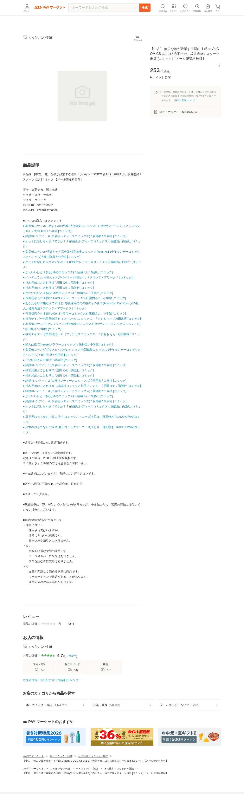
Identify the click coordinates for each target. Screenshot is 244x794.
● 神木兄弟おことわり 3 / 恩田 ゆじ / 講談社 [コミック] (58, 282)
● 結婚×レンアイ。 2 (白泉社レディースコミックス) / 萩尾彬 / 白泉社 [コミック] (74, 380)
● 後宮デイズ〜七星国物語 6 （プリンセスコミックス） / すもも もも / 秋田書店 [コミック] (82, 318)
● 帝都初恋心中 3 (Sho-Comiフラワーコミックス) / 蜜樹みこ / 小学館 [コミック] (74, 313)
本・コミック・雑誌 (61, 756)
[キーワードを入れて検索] (103, 17)
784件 (72, 656)
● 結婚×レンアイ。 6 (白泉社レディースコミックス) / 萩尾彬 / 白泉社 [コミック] (74, 236)
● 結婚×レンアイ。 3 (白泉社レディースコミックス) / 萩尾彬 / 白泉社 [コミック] (74, 391)
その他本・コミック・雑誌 (93, 756)
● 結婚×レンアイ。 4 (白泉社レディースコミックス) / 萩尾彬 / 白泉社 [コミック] (74, 401)
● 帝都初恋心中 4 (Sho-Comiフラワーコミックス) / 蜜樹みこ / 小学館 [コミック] (74, 298)
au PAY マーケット (33, 756)
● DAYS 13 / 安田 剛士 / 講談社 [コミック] (50, 360)
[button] (218, 64)
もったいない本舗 (60, 768)
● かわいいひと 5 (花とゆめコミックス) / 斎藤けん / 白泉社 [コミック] (68, 396)
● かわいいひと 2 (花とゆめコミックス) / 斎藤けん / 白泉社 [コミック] (68, 272)
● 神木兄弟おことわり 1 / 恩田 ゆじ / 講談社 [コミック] (58, 375)
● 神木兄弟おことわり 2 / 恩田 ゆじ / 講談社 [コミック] (58, 370)
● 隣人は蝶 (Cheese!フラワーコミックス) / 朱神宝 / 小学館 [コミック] (68, 344)
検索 (144, 17)
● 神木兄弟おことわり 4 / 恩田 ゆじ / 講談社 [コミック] (58, 287)
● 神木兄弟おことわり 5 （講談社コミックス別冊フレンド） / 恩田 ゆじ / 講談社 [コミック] (82, 385)
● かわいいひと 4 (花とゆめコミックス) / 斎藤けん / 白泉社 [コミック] (68, 293)
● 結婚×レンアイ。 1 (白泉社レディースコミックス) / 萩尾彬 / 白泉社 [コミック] (74, 365)
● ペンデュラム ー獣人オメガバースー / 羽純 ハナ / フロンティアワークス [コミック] (78, 277)
